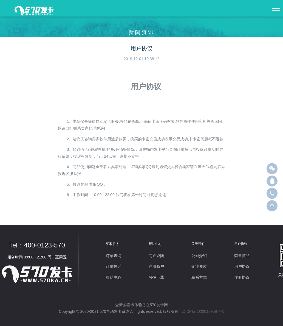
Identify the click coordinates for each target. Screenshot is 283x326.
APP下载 (156, 277)
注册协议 (242, 277)
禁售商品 (242, 255)
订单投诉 (113, 266)
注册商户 (156, 266)
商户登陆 (156, 255)
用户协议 (242, 266)
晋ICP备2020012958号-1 (203, 311)
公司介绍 (199, 255)
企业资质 (199, 266)
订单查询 (113, 255)
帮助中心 (113, 277)
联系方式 (199, 277)
